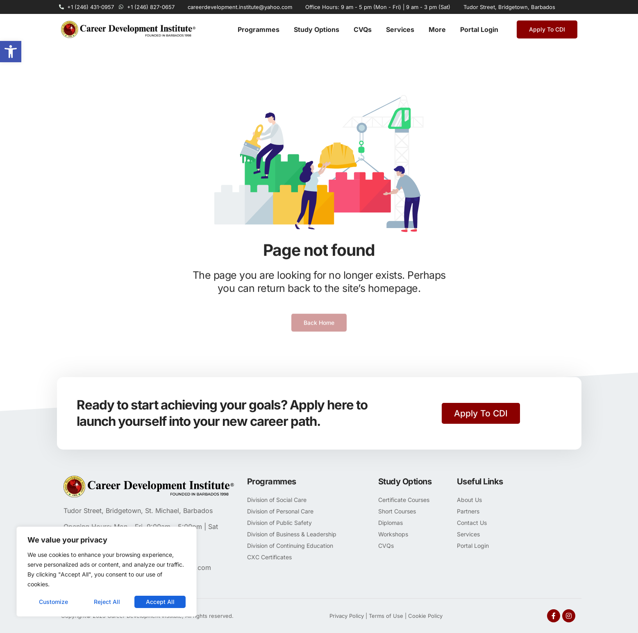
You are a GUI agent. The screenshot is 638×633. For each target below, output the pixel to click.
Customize (53, 601)
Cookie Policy (425, 616)
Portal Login (479, 29)
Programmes (258, 29)
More (437, 29)
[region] (106, 572)
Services (400, 29)
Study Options (316, 29)
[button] (10, 51)
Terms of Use (386, 616)
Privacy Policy (346, 616)
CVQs (363, 29)
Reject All (107, 601)
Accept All (160, 601)
